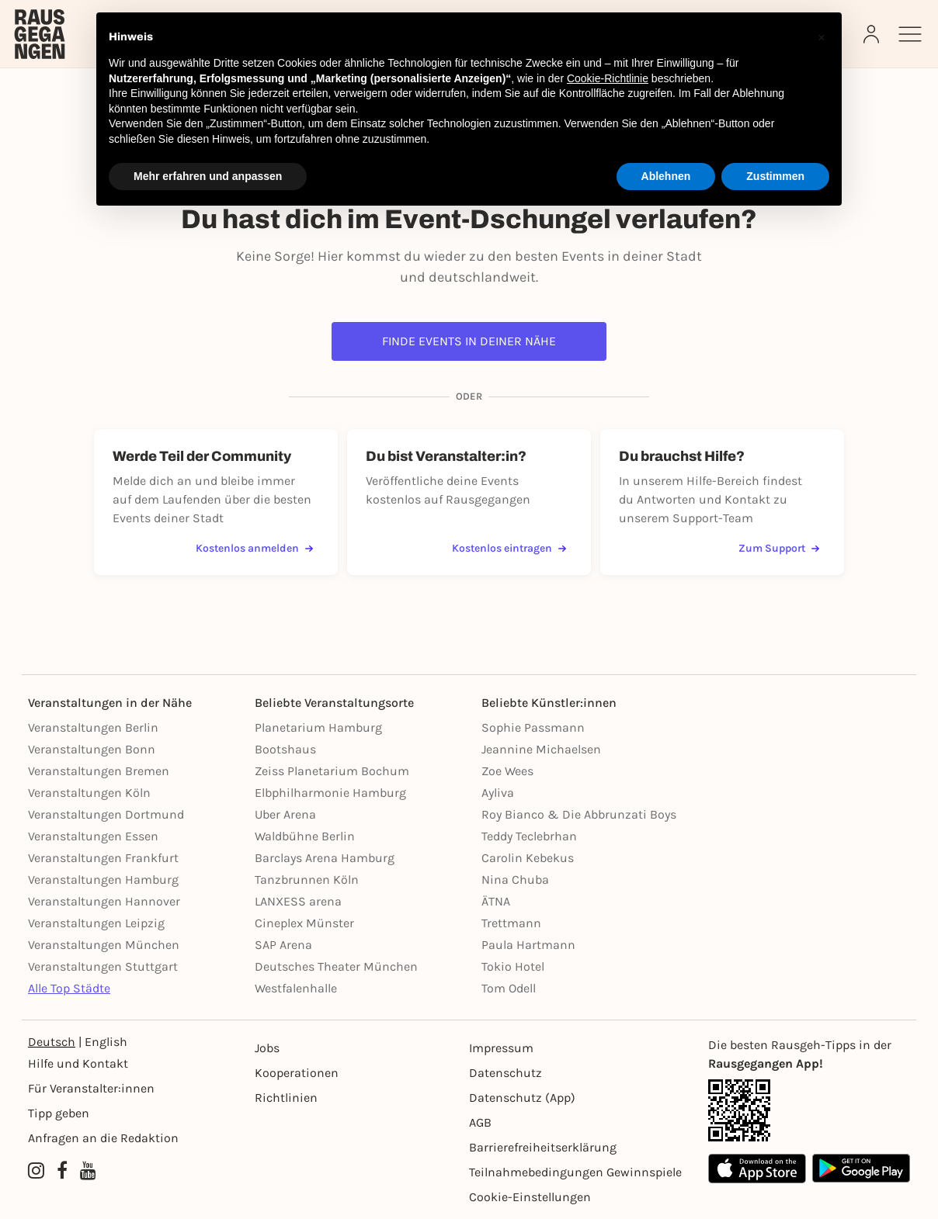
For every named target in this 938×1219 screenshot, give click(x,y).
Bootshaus (285, 749)
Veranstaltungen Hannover (104, 901)
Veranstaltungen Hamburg (103, 879)
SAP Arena (283, 944)
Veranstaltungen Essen (93, 836)
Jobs (267, 1048)
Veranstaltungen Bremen (98, 771)
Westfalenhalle (296, 988)
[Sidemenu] (910, 34)
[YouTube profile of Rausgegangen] (88, 1171)
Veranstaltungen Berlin (93, 727)
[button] (821, 37)
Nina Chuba (515, 879)
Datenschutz (505, 1072)
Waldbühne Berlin (305, 836)
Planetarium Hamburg (318, 727)
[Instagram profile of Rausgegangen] (36, 1171)
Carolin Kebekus (527, 857)
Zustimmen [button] (775, 176)
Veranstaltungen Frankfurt (103, 857)
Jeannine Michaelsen (541, 749)
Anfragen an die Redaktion (103, 1138)
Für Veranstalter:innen (91, 1088)
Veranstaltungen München (103, 944)
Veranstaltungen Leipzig (96, 923)
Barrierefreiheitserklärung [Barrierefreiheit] (543, 1147)
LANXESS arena (298, 901)
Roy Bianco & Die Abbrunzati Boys (578, 814)
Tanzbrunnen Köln (307, 879)
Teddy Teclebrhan (529, 836)
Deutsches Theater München (336, 966)
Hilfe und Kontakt (78, 1063)
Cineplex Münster (304, 923)
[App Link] (809, 1110)
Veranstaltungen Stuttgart (103, 966)
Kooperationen (297, 1072)
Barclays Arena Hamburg (324, 857)
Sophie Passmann (533, 727)
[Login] (872, 34)
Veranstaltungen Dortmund (106, 814)
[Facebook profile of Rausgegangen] (62, 1171)
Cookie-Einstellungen (530, 1197)
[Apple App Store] (757, 1168)
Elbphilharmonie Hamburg (330, 792)
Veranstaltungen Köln (89, 792)
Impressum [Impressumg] (501, 1048)
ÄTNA (495, 901)
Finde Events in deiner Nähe (469, 341)
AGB (480, 1122)
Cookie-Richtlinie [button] (607, 78)
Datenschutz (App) (522, 1097)
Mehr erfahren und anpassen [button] (208, 176)
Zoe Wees (507, 771)
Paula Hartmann (528, 944)
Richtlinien (286, 1097)
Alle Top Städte (69, 988)
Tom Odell (508, 988)
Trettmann (511, 923)
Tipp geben (58, 1113)
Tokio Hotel (512, 966)
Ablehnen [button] (666, 176)
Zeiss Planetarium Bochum (332, 771)
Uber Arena (285, 814)
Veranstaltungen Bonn (91, 749)
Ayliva (497, 792)
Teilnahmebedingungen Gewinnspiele (575, 1172)
